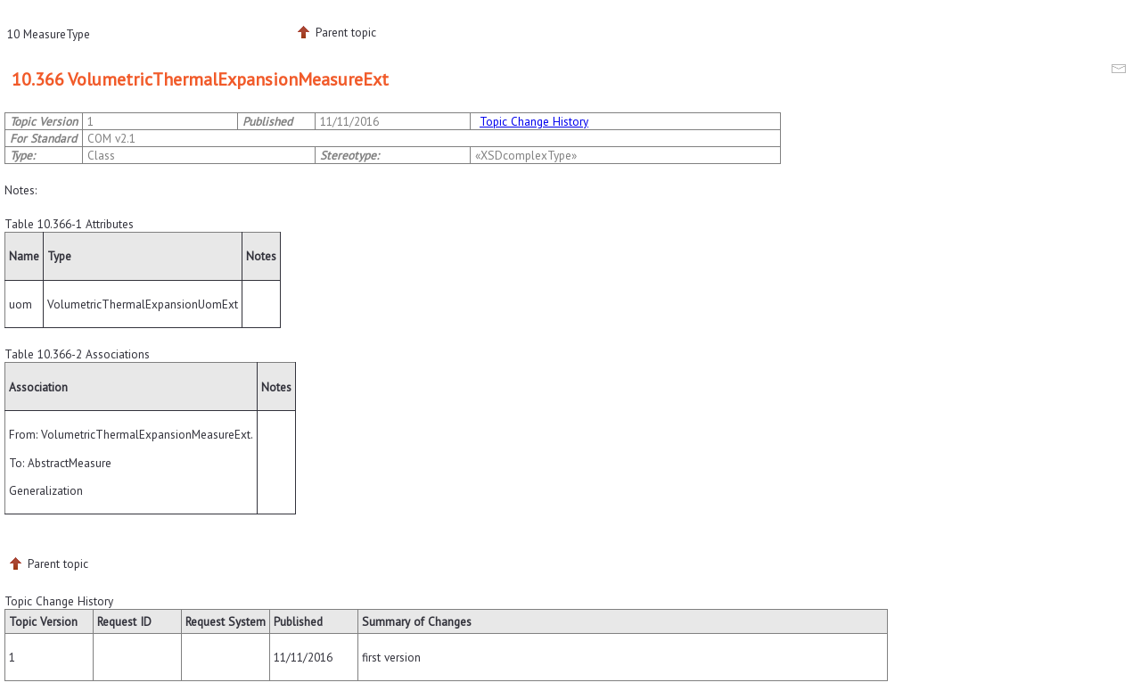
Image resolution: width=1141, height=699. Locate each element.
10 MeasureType (48, 34)
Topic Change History (534, 121)
